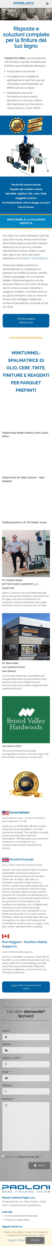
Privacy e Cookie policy (17, 1219)
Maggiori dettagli (16, 1240)
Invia (39, 1165)
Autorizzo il (21, 1156)
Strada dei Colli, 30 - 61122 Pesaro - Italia (24, 1201)
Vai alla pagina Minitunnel (26, 320)
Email (6, 1071)
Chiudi (35, 1240)
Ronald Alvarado (22, 859)
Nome (6, 1030)
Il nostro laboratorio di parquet (21, 1215)
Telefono (7, 1085)
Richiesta (8, 1098)
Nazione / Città (11, 1057)
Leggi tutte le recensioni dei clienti (26, 987)
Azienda (6, 1044)
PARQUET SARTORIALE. (34, 258)
